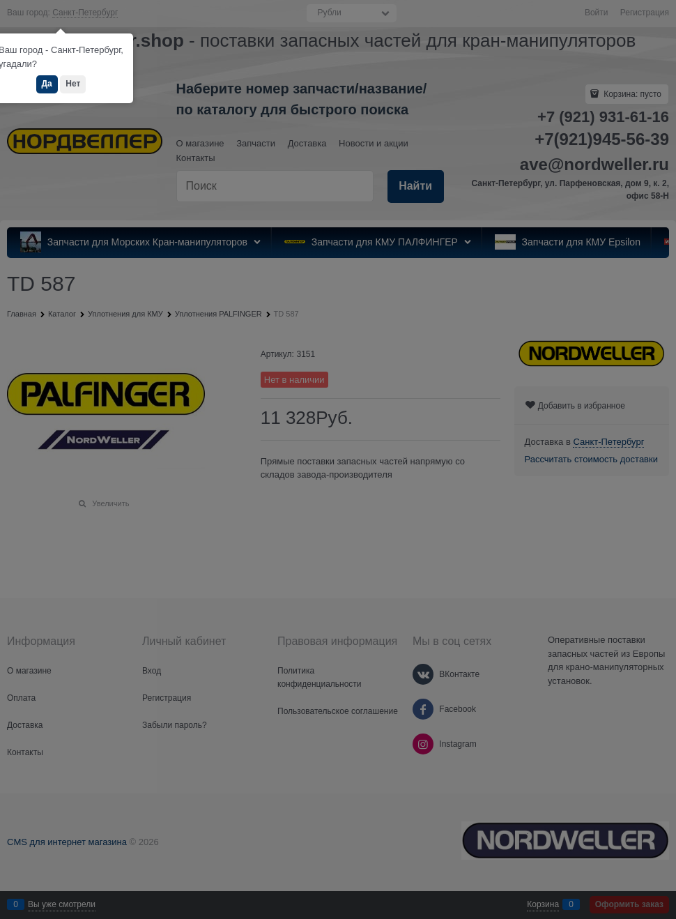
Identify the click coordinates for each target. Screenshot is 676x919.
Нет (73, 84)
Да (47, 84)
